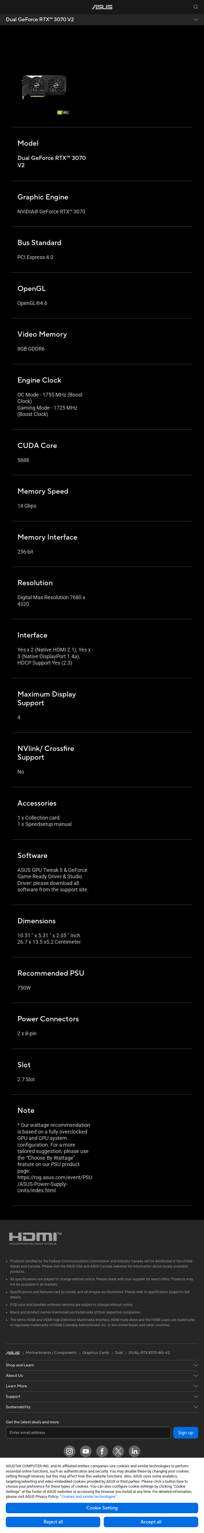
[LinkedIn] (134, 1451)
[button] (8, 7)
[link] (102, 7)
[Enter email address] (88, 1433)
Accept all (151, 1522)
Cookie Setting (102, 1508)
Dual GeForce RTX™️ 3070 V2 (40, 20)
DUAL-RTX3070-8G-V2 (149, 1352)
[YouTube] (86, 1451)
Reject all (53, 1522)
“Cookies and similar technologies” (88, 1496)
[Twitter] (118, 1451)
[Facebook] (102, 1451)
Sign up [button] (186, 1433)
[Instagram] (69, 1451)
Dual (119, 1352)
